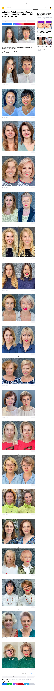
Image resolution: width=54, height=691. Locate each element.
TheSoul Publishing (43, 16)
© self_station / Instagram (5, 84)
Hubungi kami (38, 13)
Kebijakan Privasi (43, 13)
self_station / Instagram (31, 673)
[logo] (6, 8)
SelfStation (27, 46)
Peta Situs (49, 14)
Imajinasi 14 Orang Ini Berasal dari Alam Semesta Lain (44, 48)
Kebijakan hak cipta (48, 13)
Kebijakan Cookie (39, 14)
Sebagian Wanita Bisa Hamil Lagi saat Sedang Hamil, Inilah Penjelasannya (44, 32)
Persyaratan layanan (44, 14)
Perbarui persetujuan (39, 15)
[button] (39, 30)
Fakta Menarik (39, 35)
